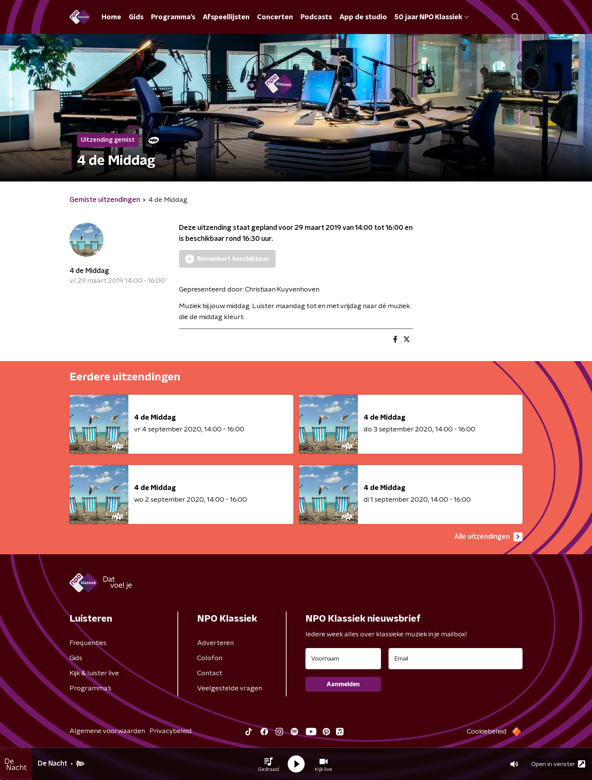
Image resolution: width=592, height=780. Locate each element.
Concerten (275, 17)
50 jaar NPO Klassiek (432, 17)
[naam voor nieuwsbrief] (343, 658)
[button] (268, 764)
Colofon (209, 658)
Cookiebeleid (487, 731)
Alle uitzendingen (488, 536)
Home (111, 17)
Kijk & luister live (94, 673)
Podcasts (316, 17)
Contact (209, 673)
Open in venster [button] (558, 764)
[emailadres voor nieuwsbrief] (455, 658)
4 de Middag (89, 271)
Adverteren (215, 643)
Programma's (173, 17)
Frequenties (87, 643)
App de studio (363, 17)
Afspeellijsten (226, 17)
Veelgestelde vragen (229, 688)
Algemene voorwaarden (107, 731)
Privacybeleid (171, 731)
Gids (136, 17)
